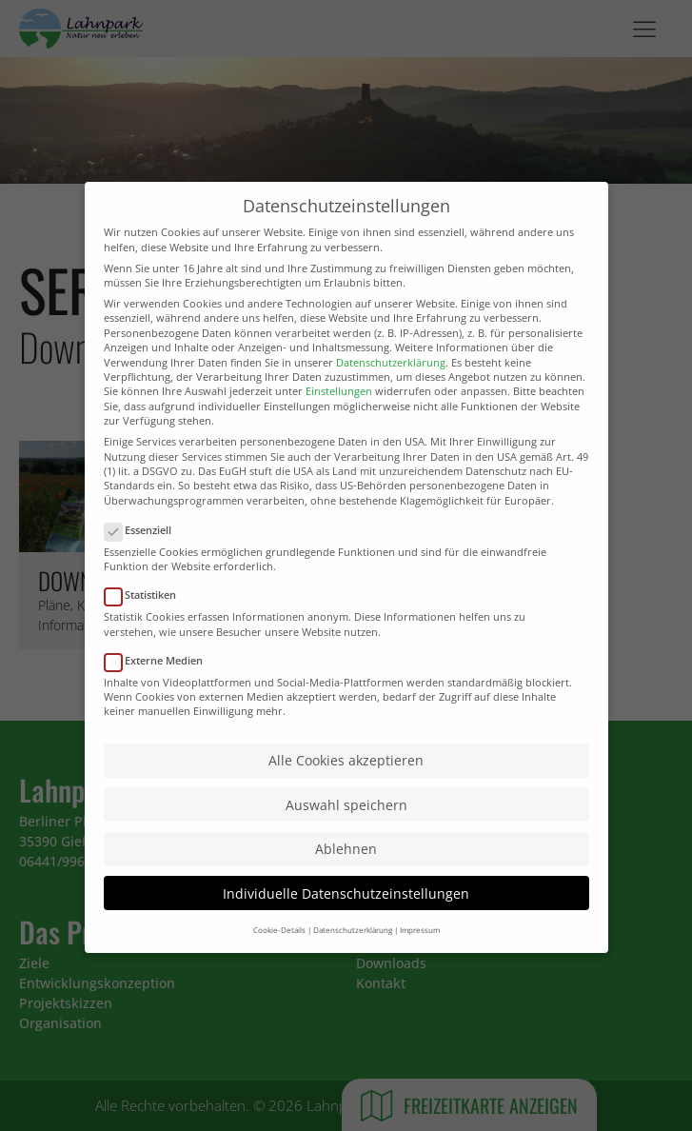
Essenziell (144, 563)
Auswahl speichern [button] (346, 838)
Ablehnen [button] (346, 882)
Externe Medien (159, 692)
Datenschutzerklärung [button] (352, 963)
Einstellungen (339, 424)
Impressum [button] (420, 963)
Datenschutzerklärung (390, 395)
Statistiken (146, 628)
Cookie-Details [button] (279, 963)
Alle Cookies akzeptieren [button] (346, 793)
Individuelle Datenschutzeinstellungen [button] (346, 926)
